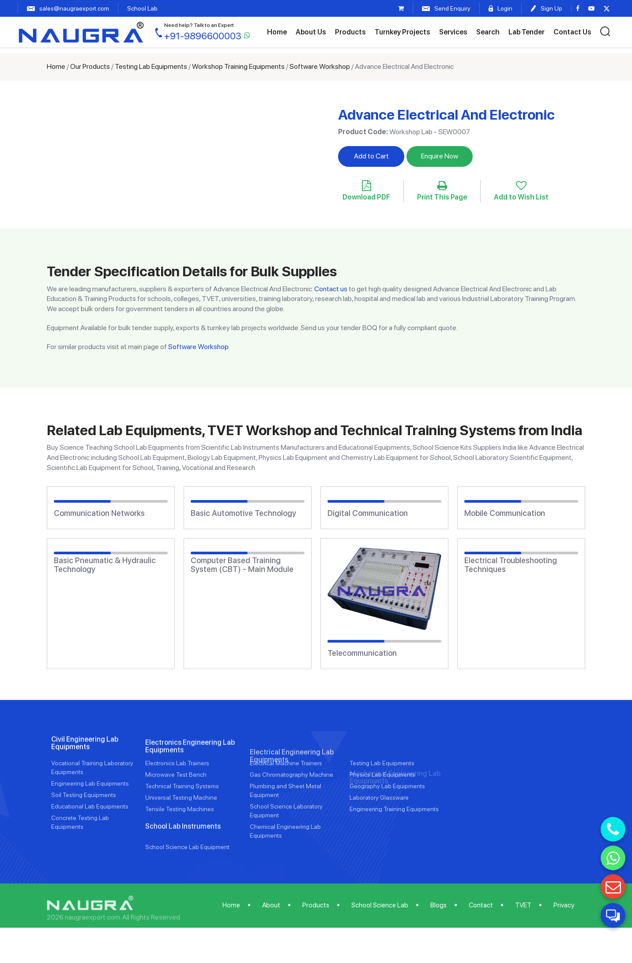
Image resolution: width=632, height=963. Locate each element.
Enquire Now (439, 156)
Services (453, 32)
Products (350, 32)
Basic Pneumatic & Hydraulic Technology (105, 565)
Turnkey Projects (402, 32)
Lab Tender (526, 32)
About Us (311, 32)
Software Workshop (320, 66)
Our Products (90, 66)
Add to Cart (371, 156)
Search (488, 32)
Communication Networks (99, 513)
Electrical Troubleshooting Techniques (510, 565)
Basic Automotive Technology (243, 513)
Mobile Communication (504, 513)
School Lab (142, 8)
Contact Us (572, 32)
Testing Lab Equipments (151, 66)
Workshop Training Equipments (238, 66)
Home (277, 32)
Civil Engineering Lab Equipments (84, 786)
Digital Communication (367, 513)
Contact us (330, 289)
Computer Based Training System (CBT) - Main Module (242, 565)
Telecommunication (362, 653)
